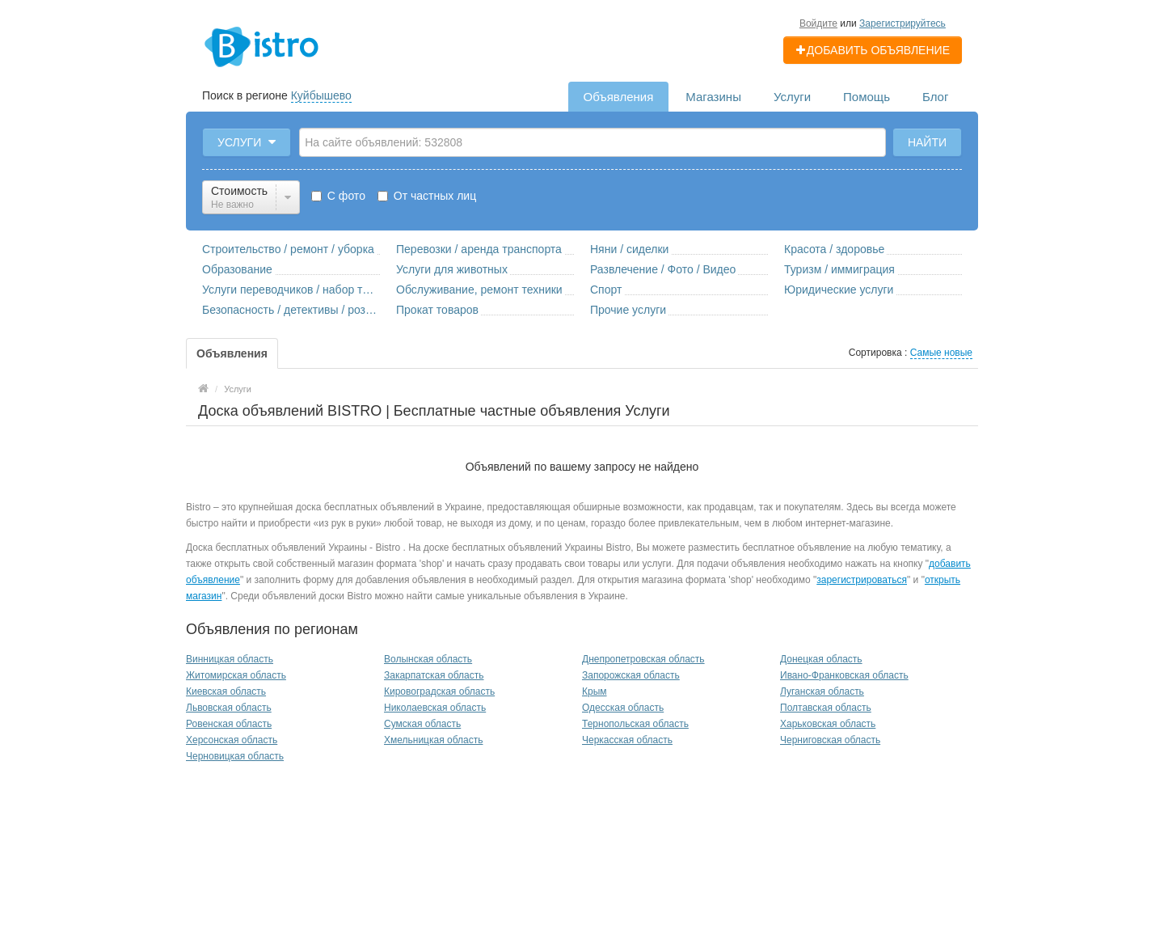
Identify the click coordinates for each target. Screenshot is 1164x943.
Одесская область (623, 707)
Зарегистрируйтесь (902, 23)
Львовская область (229, 707)
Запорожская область (631, 675)
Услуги (792, 97)
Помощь (866, 97)
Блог (935, 97)
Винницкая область (229, 659)
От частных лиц (426, 195)
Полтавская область (825, 707)
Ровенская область (229, 723)
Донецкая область (821, 659)
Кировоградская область (439, 691)
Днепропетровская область (643, 659)
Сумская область (422, 723)
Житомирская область (236, 675)
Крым (594, 691)
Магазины (713, 97)
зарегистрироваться (861, 580)
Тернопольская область (635, 723)
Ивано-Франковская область (844, 675)
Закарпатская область (434, 675)
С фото (338, 195)
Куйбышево (321, 95)
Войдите (818, 23)
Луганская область (822, 691)
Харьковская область (827, 723)
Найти (927, 142)
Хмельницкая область (433, 740)
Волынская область (428, 659)
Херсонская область (231, 740)
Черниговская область (830, 740)
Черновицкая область (235, 756)
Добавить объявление (872, 50)
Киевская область (226, 691)
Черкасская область (627, 740)
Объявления (619, 97)
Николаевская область (435, 707)
